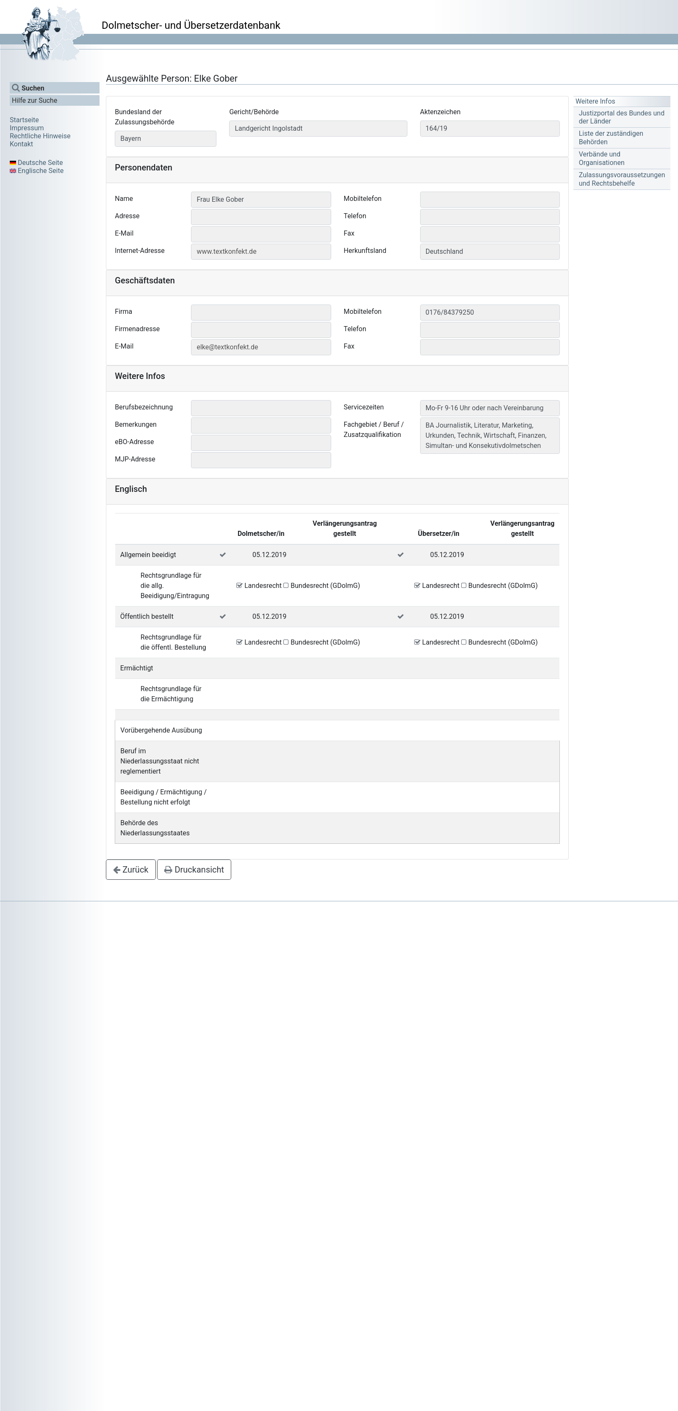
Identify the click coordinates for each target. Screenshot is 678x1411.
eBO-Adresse (134, 442)
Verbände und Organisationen (602, 158)
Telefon (355, 216)
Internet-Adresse (140, 251)
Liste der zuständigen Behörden (611, 137)
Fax (349, 233)
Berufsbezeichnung (144, 407)
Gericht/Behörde (254, 112)
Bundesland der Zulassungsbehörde (144, 117)
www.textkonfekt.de (226, 251)
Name (124, 199)
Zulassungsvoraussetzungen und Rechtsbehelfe (622, 179)
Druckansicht (194, 870)
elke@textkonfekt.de (227, 347)
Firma (123, 311)
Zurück (130, 870)
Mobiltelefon (363, 199)
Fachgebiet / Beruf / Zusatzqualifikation (374, 429)
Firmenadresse (137, 329)
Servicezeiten (364, 407)
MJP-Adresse (135, 459)
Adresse (127, 216)
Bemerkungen (135, 424)
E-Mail (124, 233)
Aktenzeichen (440, 112)
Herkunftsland (365, 251)
